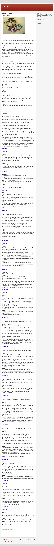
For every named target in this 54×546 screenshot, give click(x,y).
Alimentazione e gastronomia (10, 530)
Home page (18, 539)
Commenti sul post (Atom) (9, 541)
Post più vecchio (31, 539)
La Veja (6, 6)
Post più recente (6, 539)
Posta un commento (6, 534)
